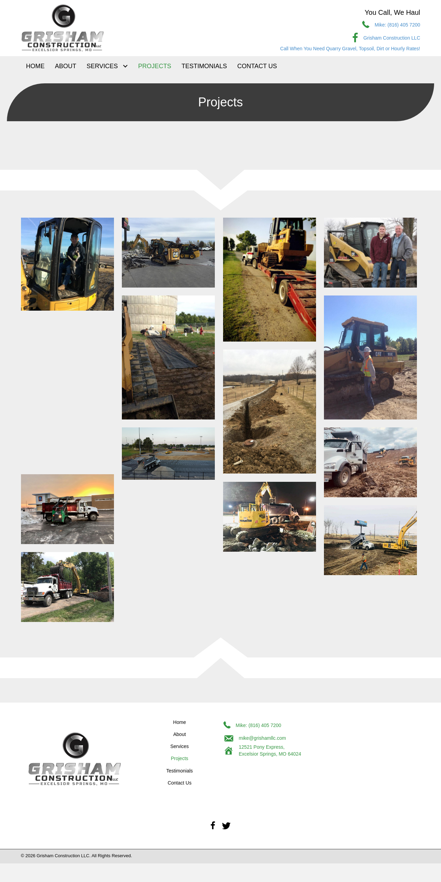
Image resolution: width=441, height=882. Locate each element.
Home (179, 722)
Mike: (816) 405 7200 (397, 25)
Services (179, 746)
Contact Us (179, 783)
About (179, 734)
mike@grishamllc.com (262, 738)
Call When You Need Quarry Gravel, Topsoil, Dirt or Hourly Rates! (350, 48)
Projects (179, 758)
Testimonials (179, 771)
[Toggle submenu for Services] (125, 66)
